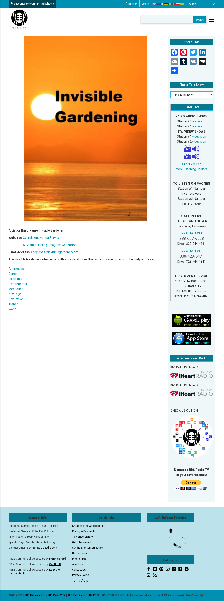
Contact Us (79, 569)
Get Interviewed (81, 542)
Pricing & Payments (84, 531)
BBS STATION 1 (191, 233)
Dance (13, 274)
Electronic (15, 279)
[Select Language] (199, 3)
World (12, 309)
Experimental (18, 284)
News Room (79, 553)
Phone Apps (79, 558)
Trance (13, 304)
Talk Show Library (82, 536)
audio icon (199, 121)
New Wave (16, 299)
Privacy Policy (80, 575)
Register (131, 3)
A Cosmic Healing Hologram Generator (49, 245)
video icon (199, 136)
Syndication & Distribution (87, 547)
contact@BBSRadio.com (42, 547)
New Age (15, 294)
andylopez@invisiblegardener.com (54, 252)
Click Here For (191, 164)
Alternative (16, 268)
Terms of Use (80, 580)
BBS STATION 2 (191, 251)
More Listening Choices (192, 169)
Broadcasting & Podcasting (88, 525)
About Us (77, 564)
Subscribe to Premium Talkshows (32, 3)
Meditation (16, 289)
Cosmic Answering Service (41, 237)
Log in (145, 3)
